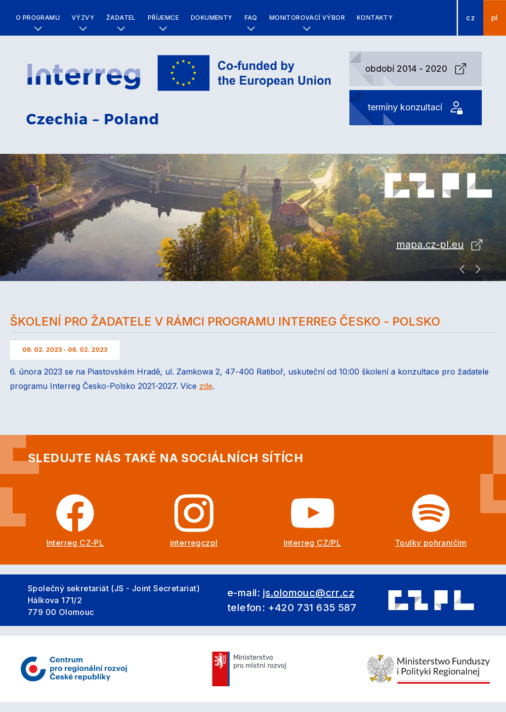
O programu (38, 17)
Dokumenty (212, 17)
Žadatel (121, 17)
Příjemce (163, 17)
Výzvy (83, 17)
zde (205, 386)
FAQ (251, 17)
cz (470, 17)
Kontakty (375, 17)
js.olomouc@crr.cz (308, 593)
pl (494, 17)
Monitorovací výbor (307, 17)
